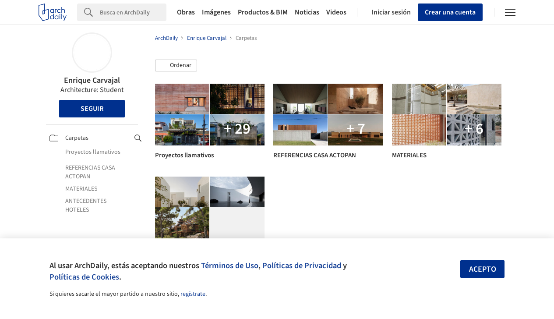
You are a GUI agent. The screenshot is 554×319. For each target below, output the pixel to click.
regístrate (192, 294)
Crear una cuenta (450, 12)
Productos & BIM (263, 12)
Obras (186, 12)
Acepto (482, 269)
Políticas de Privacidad (301, 265)
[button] (176, 66)
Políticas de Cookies (84, 277)
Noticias (307, 12)
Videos (336, 12)
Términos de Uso (229, 265)
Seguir (92, 108)
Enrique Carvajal (92, 80)
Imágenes (216, 12)
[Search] (133, 12)
